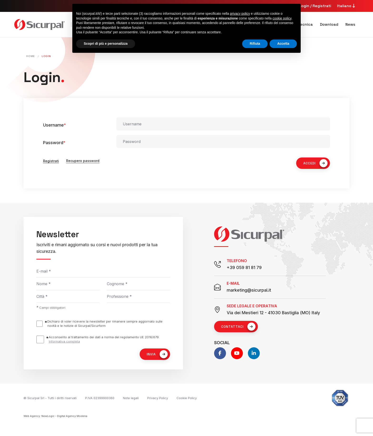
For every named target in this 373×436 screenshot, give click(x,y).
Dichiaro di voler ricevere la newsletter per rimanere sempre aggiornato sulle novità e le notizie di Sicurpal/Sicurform (104, 323)
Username (54, 124)
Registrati (51, 161)
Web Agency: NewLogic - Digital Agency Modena (55, 416)
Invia (157, 354)
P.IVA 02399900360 (99, 398)
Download (329, 24)
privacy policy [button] (240, 13)
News (350, 24)
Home (30, 56)
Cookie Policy (187, 398)
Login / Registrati (315, 5)
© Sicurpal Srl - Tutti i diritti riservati (50, 398)
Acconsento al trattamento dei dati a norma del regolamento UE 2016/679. (104, 339)
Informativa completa (64, 341)
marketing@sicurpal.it (249, 290)
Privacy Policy (157, 398)
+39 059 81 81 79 (244, 267)
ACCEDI (315, 163)
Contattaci (238, 327)
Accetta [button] (283, 43)
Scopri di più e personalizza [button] (106, 43)
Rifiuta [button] (255, 43)
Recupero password (82, 161)
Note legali (131, 398)
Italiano (346, 5)
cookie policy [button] (282, 18)
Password (54, 142)
